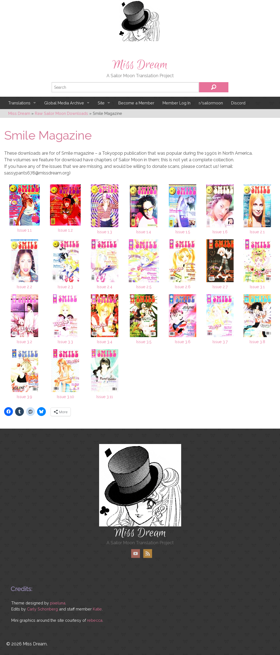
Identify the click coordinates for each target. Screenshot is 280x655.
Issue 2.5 (143, 287)
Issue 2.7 (220, 287)
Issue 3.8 (257, 342)
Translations (19, 103)
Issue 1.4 (143, 232)
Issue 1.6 (220, 232)
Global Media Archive (64, 103)
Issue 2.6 (183, 287)
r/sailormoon (211, 103)
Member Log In (177, 103)
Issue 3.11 (104, 397)
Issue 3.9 (24, 397)
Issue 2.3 (65, 287)
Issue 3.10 (65, 397)
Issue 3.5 (143, 342)
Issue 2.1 (257, 232)
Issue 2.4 (104, 287)
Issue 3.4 (104, 342)
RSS (147, 553)
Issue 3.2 (24, 342)
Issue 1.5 (182, 232)
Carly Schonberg (42, 609)
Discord (238, 103)
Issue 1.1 (24, 230)
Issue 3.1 (257, 287)
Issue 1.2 (65, 230)
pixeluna (57, 603)
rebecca (94, 620)
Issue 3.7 (220, 342)
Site (101, 103)
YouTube (135, 553)
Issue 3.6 (183, 342)
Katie (97, 609)
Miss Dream (140, 65)
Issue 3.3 (65, 342)
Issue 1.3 (104, 232)
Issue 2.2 (24, 287)
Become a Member (136, 103)
